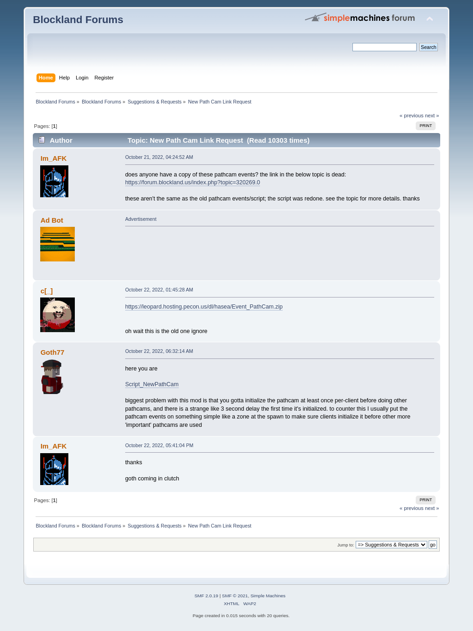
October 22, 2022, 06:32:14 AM (159, 351)
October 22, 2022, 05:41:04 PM (159, 445)
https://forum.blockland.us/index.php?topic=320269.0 (192, 182)
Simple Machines (267, 595)
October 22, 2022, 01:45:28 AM (159, 289)
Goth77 (53, 352)
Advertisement (141, 219)
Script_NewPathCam (152, 384)
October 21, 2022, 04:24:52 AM (159, 157)
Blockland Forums (78, 19)
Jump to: (345, 544)
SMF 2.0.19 (206, 595)
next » (432, 115)
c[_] (47, 291)
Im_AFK (54, 158)
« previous (412, 115)
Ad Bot (52, 220)
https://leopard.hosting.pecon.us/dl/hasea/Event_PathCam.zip (204, 306)
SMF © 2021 (235, 595)
